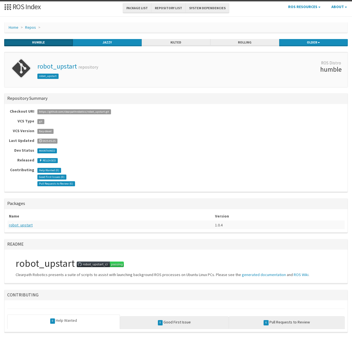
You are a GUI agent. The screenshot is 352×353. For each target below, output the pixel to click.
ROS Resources (304, 6)
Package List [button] (137, 8)
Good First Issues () (51, 177)
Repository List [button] (168, 8)
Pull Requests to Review (287, 322)
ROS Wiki (301, 274)
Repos (30, 27)
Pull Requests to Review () (56, 183)
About (339, 6)
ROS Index (22, 6)
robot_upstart (57, 66)
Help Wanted (63, 320)
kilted (175, 42)
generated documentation (264, 274)
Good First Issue (174, 322)
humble (38, 42)
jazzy (107, 42)
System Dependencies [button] (207, 8)
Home (13, 27)
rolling (245, 42)
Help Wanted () (49, 170)
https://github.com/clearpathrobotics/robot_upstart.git (74, 111)
